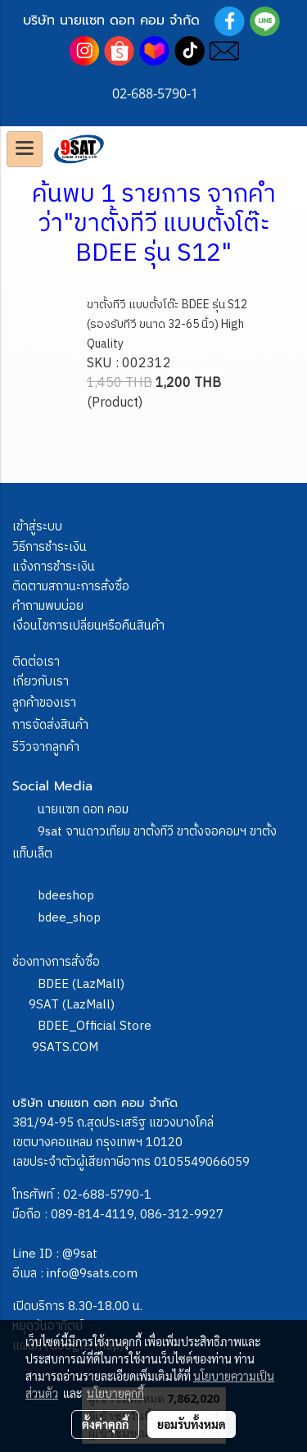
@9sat (79, 1254)
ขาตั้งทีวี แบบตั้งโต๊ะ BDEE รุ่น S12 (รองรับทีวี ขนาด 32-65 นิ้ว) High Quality (167, 324)
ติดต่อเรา (36, 662)
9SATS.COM (65, 1047)
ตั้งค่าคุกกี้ (105, 1424)
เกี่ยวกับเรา (40, 681)
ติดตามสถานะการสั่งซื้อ (70, 586)
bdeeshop (66, 895)
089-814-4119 (92, 1214)
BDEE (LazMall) (81, 984)
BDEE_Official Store (94, 1026)
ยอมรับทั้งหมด (191, 1424)
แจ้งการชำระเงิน (53, 567)
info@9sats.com (92, 1273)
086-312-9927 (181, 1214)
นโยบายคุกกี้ (115, 1393)
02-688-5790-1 (107, 1195)
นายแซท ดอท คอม (83, 809)
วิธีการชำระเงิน (49, 547)
